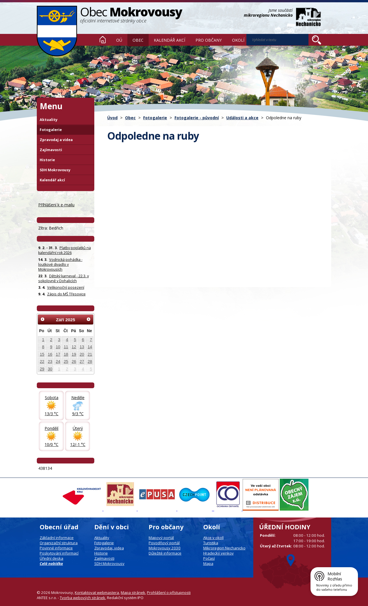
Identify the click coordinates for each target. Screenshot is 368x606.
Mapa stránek (133, 592)
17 (58, 354)
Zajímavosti (51, 149)
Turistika (210, 542)
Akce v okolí (213, 537)
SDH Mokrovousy (55, 170)
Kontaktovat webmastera (97, 592)
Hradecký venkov (218, 553)
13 (82, 347)
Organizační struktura (59, 542)
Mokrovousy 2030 (165, 548)
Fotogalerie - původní (197, 117)
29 (42, 369)
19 (74, 354)
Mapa (208, 563)
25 (66, 361)
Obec (138, 40)
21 (90, 354)
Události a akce (242, 117)
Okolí (238, 40)
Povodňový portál (164, 542)
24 (58, 361)
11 (66, 347)
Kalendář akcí (169, 40)
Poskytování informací (59, 553)
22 (42, 361)
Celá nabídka (51, 563)
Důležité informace (165, 553)
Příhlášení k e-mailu (56, 204)
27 (82, 361)
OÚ (119, 40)
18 (66, 354)
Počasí (209, 558)
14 (90, 347)
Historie (47, 159)
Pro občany (208, 40)
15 (42, 354)
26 (74, 361)
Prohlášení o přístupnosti (169, 592)
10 (58, 347)
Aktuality (48, 119)
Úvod (102, 39)
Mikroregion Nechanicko (224, 548)
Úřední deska (51, 558)
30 (50, 369)
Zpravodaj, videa (109, 548)
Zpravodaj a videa (56, 139)
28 (90, 361)
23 (50, 361)
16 (50, 354)
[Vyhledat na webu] (316, 40)
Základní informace (57, 537)
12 (74, 347)
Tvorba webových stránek (82, 597)
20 (82, 354)
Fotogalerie (155, 117)
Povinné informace (56, 548)
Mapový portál (161, 537)
